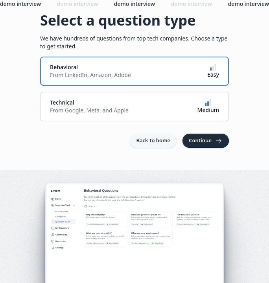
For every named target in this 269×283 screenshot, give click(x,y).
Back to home (153, 140)
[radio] (134, 71)
